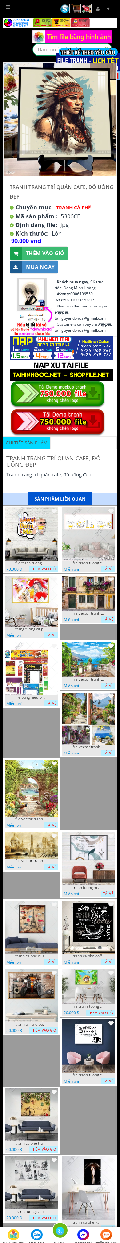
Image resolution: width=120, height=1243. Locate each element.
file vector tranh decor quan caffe (89, 679)
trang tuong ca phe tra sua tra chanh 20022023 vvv (31, 629)
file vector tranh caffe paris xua (31, 861)
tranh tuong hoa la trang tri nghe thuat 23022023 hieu (89, 887)
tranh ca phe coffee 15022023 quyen (89, 956)
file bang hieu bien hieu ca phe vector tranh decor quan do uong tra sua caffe (31, 697)
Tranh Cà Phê (73, 207)
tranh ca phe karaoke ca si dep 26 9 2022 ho (89, 1222)
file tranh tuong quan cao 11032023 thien (31, 563)
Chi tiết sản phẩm (27, 443)
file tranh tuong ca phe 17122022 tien (89, 1075)
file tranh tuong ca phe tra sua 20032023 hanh (89, 563)
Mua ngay (32, 267)
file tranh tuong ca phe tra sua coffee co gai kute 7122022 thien (89, 1006)
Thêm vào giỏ (37, 253)
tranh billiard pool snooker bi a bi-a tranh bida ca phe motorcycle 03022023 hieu (31, 1024)
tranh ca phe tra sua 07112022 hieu (31, 1143)
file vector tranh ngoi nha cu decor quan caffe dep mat (89, 613)
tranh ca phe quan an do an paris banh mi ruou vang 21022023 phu (31, 956)
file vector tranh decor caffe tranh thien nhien (31, 819)
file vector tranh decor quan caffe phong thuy (89, 747)
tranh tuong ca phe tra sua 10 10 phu (31, 1211)
